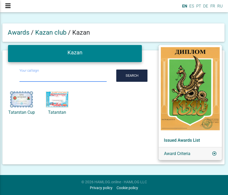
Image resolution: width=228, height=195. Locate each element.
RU (220, 8)
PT (198, 8)
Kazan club (51, 32)
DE (205, 8)
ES (191, 8)
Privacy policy (101, 188)
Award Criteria (177, 153)
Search (132, 76)
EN (184, 8)
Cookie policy (127, 188)
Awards (18, 32)
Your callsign (29, 70)
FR (212, 8)
